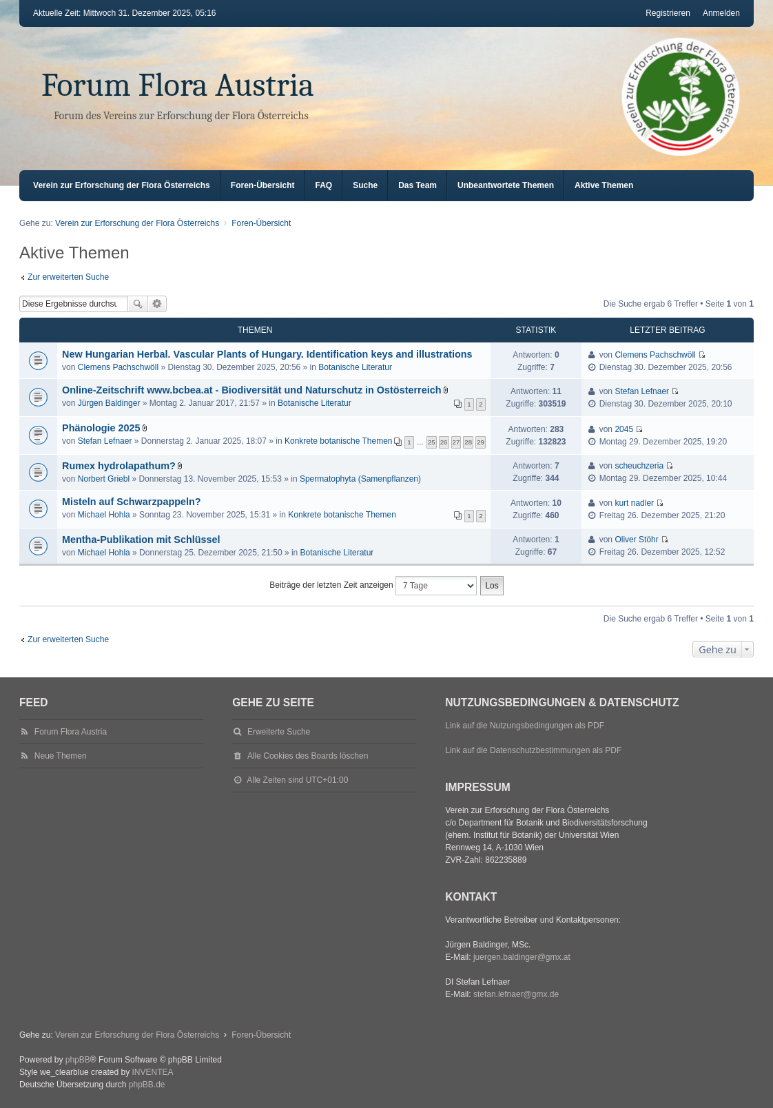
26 (444, 442)
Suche (137, 304)
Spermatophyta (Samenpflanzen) (360, 479)
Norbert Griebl (104, 479)
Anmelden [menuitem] (721, 13)
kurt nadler (634, 503)
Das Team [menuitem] (417, 185)
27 (456, 442)
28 (468, 442)
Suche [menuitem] (365, 185)
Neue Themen (60, 756)
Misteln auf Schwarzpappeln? (131, 501)
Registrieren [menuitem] (668, 13)
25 (431, 442)
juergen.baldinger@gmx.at (521, 957)
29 (480, 442)
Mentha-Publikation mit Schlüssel (141, 539)
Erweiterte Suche (157, 304)
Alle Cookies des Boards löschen (307, 756)
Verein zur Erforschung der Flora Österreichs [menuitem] (121, 185)
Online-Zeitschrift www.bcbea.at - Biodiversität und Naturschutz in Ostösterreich (251, 390)
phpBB (77, 1060)
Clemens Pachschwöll (118, 367)
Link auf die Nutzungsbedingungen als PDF (524, 725)
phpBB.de (147, 1084)
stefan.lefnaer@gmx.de (516, 994)
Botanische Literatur (355, 367)
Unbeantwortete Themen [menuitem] (505, 185)
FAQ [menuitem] (323, 185)
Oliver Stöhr (636, 539)
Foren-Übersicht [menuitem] (263, 185)
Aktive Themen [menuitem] (604, 185)
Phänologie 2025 (101, 427)
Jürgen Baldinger (109, 403)
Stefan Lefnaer (642, 391)
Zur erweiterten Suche (68, 277)
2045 (624, 429)
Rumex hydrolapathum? (119, 465)
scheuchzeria (639, 466)
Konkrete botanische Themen (339, 441)
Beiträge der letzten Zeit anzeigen (373, 585)
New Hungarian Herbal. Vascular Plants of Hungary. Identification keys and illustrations (267, 354)
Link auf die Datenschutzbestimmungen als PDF (533, 750)
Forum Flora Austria (177, 85)
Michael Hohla (104, 515)
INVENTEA (152, 1072)
